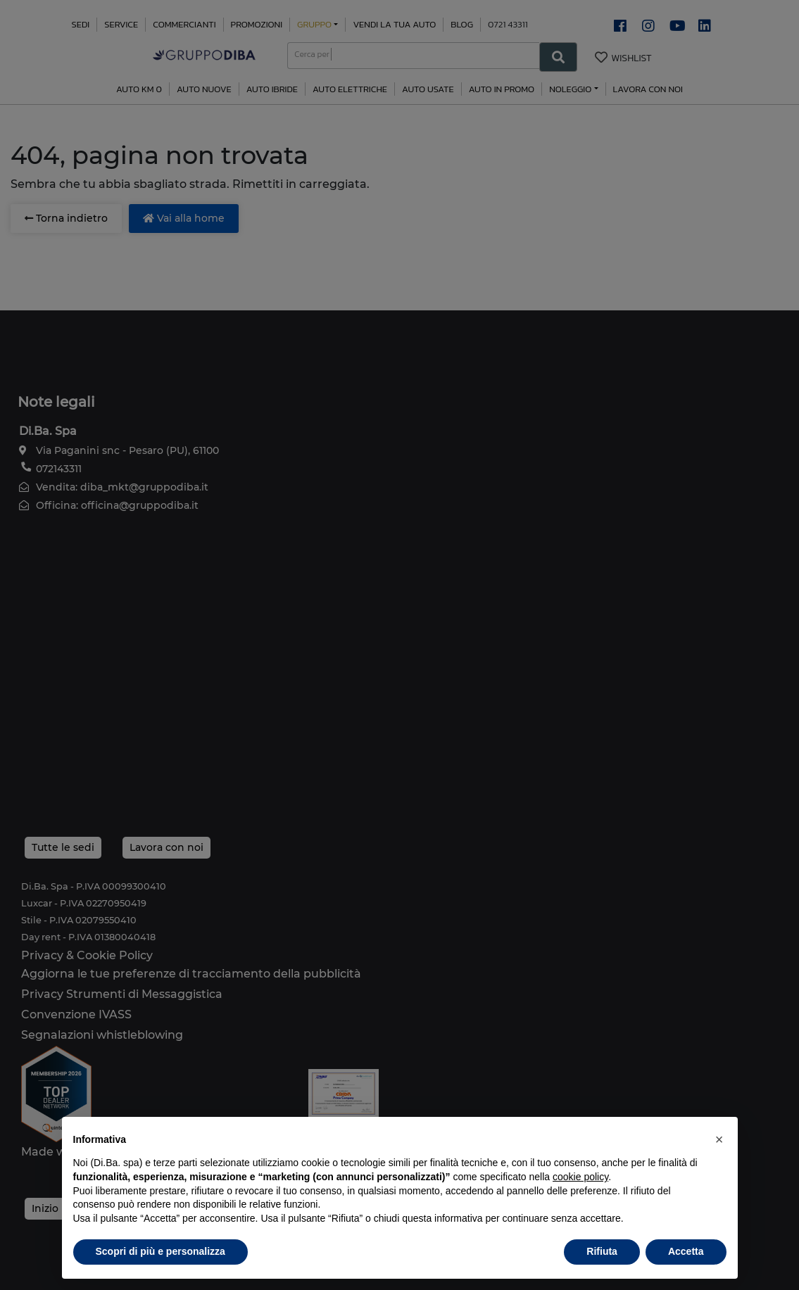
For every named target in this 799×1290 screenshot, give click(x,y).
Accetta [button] (686, 1251)
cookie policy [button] (580, 1176)
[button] (719, 1139)
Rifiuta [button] (601, 1251)
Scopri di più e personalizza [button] (160, 1251)
